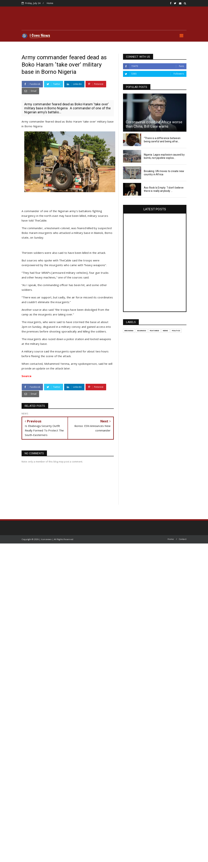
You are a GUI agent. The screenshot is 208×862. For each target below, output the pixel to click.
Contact (182, 539)
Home (50, 3)
